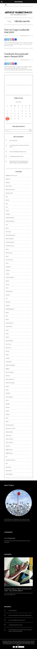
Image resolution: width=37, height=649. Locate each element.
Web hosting (8, 470)
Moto (7, 316)
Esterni (7, 249)
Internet (7, 284)
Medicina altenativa (10, 309)
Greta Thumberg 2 (13, 140)
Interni (7, 287)
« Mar (7, 120)
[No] (35, 644)
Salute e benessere (10, 379)
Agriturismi (8, 179)
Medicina (8, 305)
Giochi (7, 263)
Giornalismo (8, 266)
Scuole (7, 389)
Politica (7, 354)
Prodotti (7, 358)
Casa (7, 207)
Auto (7, 196)
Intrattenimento (9, 291)
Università (8, 446)
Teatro (7, 421)
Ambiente (8, 182)
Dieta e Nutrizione (10, 238)
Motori (7, 319)
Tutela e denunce (9, 439)
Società (7, 410)
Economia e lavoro (10, 245)
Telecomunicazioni (9, 425)
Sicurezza (8, 407)
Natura (7, 333)
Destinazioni (8, 231)
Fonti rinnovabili (9, 259)
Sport (31, 35)
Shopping (8, 403)
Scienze (7, 386)
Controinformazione (10, 221)
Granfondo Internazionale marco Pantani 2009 (16, 55)
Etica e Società (9, 252)
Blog (6, 203)
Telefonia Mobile (9, 432)
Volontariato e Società (10, 460)
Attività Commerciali (10, 189)
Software (8, 414)
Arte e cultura (9, 186)
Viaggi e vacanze (9, 453)
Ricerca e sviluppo (10, 372)
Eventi (7, 256)
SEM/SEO (8, 393)
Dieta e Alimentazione (10, 235)
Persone (7, 351)
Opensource (8, 347)
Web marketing (9, 474)
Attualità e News (9, 193)
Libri (6, 298)
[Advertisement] (12, 80)
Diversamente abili (10, 242)
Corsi (7, 224)
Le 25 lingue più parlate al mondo (16, 156)
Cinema (7, 210)
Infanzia (7, 280)
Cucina (7, 228)
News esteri (8, 344)
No (16, 646)
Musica (7, 330)
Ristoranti (8, 375)
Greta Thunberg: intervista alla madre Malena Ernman (20, 615)
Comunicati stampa (10, 217)
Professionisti (8, 361)
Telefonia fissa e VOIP (10, 428)
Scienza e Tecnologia (10, 382)
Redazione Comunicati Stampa (13, 35)
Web (7, 463)
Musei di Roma (9, 326)
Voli (6, 456)
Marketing (8, 302)
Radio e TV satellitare (10, 365)
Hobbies (7, 273)
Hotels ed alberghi (10, 277)
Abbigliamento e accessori (11, 175)
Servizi (7, 400)
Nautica (7, 337)
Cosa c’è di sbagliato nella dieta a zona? (17, 151)
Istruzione (8, 294)
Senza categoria (9, 396)
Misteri (7, 312)
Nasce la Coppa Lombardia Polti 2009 (16, 31)
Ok (13, 646)
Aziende (7, 200)
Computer (8, 214)
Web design (8, 467)
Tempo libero (9, 435)
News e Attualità (9, 340)
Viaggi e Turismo (9, 449)
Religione (7, 368)
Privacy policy (21, 646)
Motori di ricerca (9, 323)
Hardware (8, 270)
